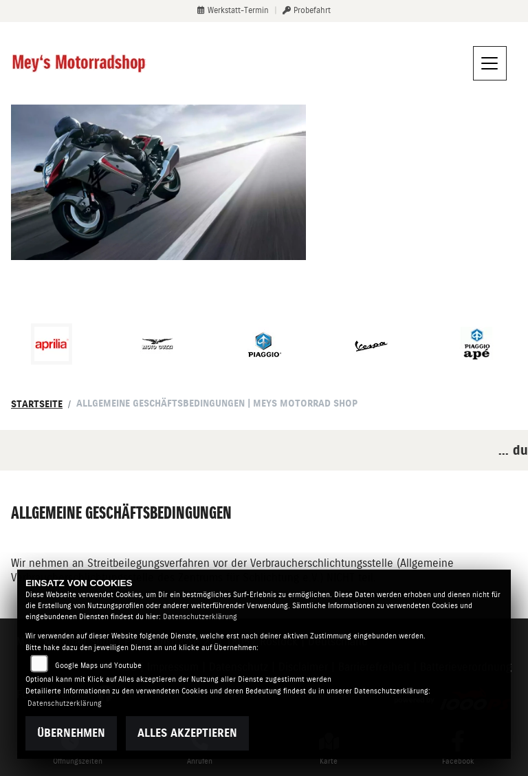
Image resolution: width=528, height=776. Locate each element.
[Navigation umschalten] (490, 63)
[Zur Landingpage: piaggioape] (476, 344)
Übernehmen (71, 733)
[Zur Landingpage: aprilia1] (51, 344)
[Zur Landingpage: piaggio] (264, 344)
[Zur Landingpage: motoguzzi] (157, 344)
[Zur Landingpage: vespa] (370, 344)
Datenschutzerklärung (200, 616)
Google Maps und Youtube (98, 665)
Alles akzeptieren (187, 733)
